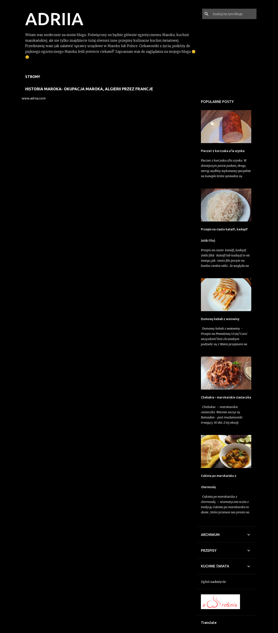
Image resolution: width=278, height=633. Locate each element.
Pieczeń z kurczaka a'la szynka (223, 151)
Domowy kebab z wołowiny (220, 319)
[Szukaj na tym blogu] (233, 14)
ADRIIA (54, 18)
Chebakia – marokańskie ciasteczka (226, 397)
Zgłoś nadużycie (213, 582)
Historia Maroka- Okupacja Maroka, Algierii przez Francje (89, 89)
